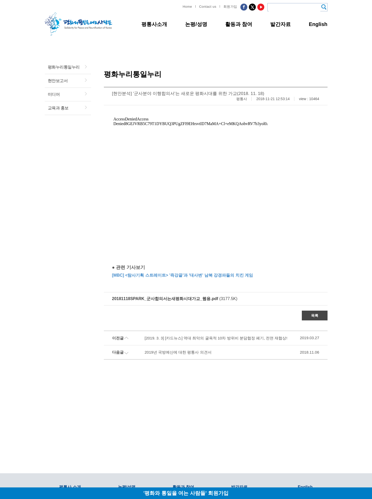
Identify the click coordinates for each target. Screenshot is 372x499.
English (318, 24)
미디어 (54, 94)
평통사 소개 (70, 487)
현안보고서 (58, 80)
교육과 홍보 (58, 108)
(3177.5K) (175, 298)
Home (187, 6)
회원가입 (230, 6)
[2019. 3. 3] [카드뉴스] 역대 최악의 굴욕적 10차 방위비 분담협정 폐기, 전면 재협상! (216, 338)
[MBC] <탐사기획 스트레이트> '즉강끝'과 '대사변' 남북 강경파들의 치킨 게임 (182, 275)
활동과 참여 (238, 24)
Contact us (207, 6)
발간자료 (280, 24)
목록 (314, 315)
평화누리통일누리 (64, 67)
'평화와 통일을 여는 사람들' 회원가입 (186, 493)
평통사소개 (154, 24)
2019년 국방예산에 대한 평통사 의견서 (178, 352)
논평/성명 (196, 24)
